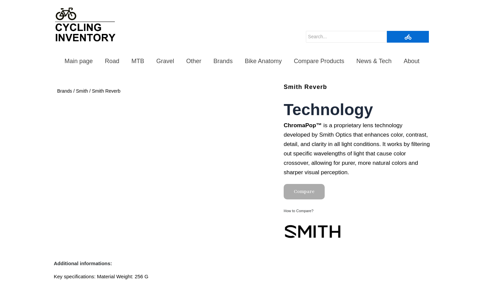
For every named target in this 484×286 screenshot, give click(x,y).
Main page (79, 61)
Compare (304, 191)
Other (193, 61)
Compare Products (319, 61)
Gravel (165, 61)
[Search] (346, 37)
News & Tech (374, 61)
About (411, 61)
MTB (137, 61)
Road (112, 61)
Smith (82, 91)
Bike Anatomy (263, 61)
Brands (223, 61)
